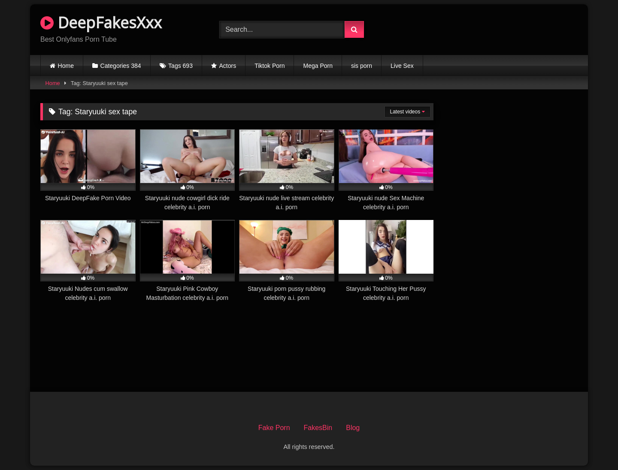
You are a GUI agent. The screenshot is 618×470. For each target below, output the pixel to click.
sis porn (361, 65)
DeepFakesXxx (101, 22)
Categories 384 (120, 65)
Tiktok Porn (269, 65)
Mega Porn (317, 65)
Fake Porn (274, 427)
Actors (227, 65)
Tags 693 (180, 65)
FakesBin (318, 427)
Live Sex (402, 65)
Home (66, 65)
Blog (353, 427)
